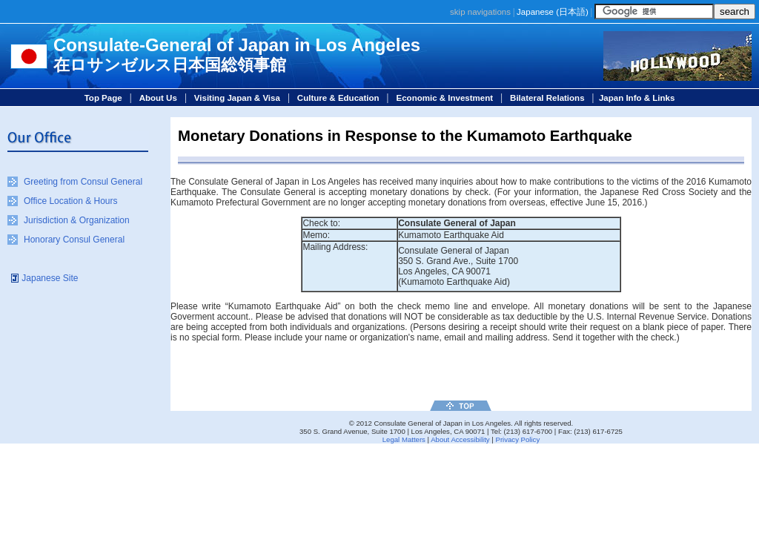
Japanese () (553, 11)
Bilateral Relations (547, 97)
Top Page (103, 97)
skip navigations (480, 11)
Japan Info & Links (637, 97)
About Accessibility (460, 439)
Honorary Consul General (74, 239)
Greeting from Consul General (83, 182)
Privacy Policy (517, 439)
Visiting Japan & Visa (237, 97)
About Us (158, 97)
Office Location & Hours (71, 201)
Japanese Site (49, 278)
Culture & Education (338, 97)
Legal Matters (403, 439)
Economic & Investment (445, 97)
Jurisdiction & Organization (77, 220)
